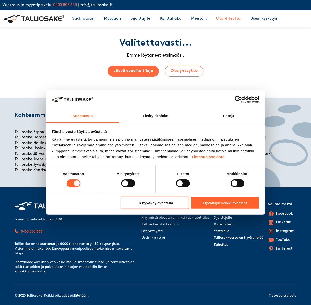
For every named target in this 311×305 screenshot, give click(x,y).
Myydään (112, 19)
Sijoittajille (140, 19)
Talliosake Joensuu (31, 159)
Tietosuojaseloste (208, 157)
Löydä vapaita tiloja (133, 71)
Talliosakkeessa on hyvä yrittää (238, 238)
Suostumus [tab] (83, 116)
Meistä (197, 19)
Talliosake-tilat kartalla (160, 224)
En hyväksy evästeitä (154, 203)
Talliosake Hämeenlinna (36, 137)
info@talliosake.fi (96, 5)
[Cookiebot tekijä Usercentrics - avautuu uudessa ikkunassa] (238, 99)
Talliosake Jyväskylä (33, 165)
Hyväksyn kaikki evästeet (225, 203)
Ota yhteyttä (228, 19)
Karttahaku (170, 19)
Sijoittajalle (223, 218)
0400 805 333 (65, 5)
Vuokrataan (83, 19)
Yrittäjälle (221, 231)
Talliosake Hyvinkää (33, 148)
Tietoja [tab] (228, 116)
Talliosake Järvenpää (34, 154)
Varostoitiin (223, 224)
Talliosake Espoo (29, 132)
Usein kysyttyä (263, 19)
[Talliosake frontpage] (34, 19)
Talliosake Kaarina (31, 170)
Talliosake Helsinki (31, 143)
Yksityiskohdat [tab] (155, 116)
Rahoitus (221, 244)
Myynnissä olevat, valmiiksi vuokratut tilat (175, 218)
